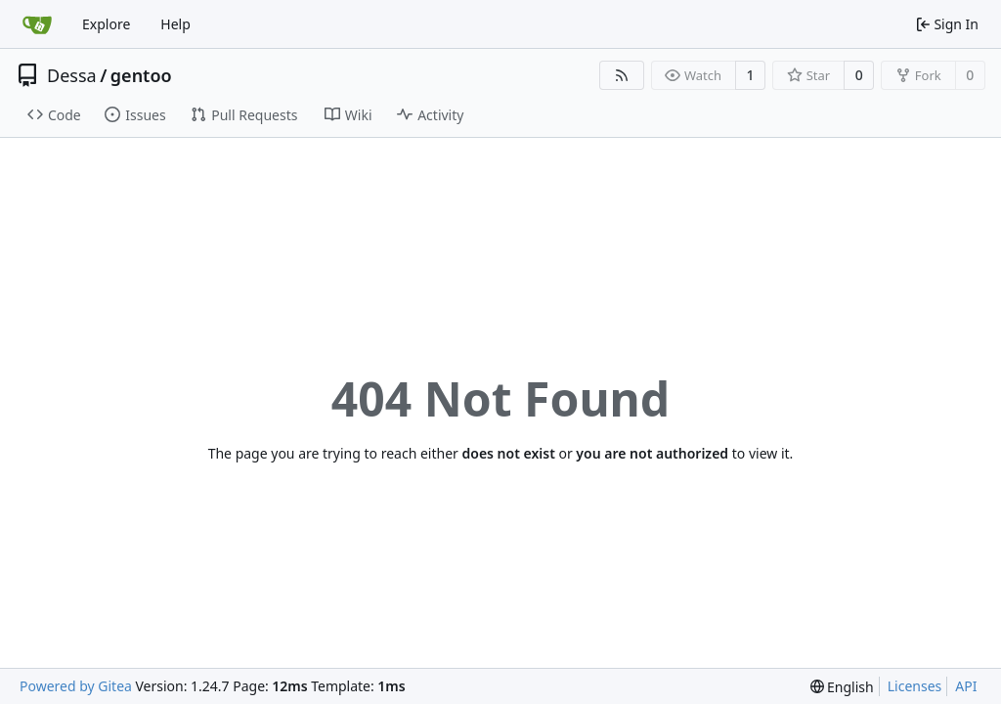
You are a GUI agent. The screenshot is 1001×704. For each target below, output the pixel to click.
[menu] (842, 687)
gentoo (141, 75)
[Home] (37, 24)
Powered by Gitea (76, 686)
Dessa (72, 75)
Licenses (915, 686)
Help (175, 24)
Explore (106, 24)
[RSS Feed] (621, 75)
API (966, 686)
